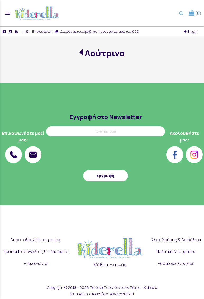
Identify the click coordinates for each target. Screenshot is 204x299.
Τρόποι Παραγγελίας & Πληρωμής (35, 251)
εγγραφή (105, 175)
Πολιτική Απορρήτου (176, 251)
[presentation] (105, 154)
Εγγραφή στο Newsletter (105, 117)
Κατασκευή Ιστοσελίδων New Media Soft (102, 293)
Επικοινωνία (41, 31)
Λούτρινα (105, 53)
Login (191, 31)
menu (7, 13)
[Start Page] (37, 13)
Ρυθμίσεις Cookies (176, 263)
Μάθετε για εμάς (110, 265)
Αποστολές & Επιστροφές (35, 240)
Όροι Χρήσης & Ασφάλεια (176, 240)
